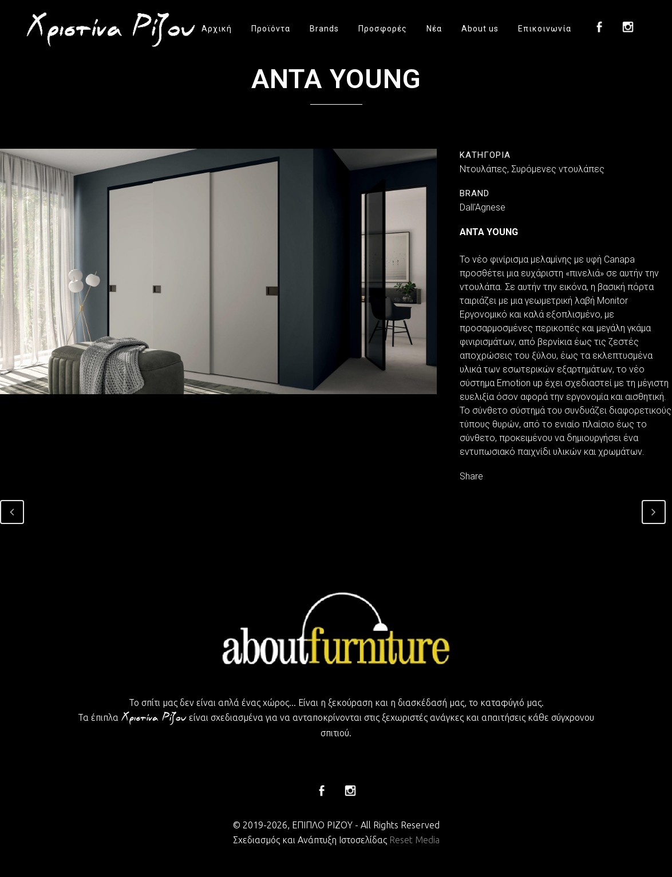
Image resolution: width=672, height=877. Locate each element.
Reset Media (414, 840)
